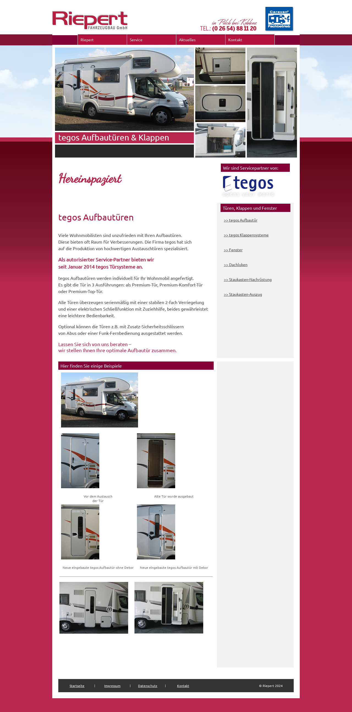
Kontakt (235, 39)
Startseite (77, 685)
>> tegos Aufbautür (240, 219)
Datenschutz (147, 685)
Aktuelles (187, 39)
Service (136, 39)
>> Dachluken (236, 264)
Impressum (112, 685)
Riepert (87, 39)
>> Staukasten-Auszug (243, 294)
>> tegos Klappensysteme (246, 234)
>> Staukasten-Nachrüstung (248, 279)
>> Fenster (233, 249)
